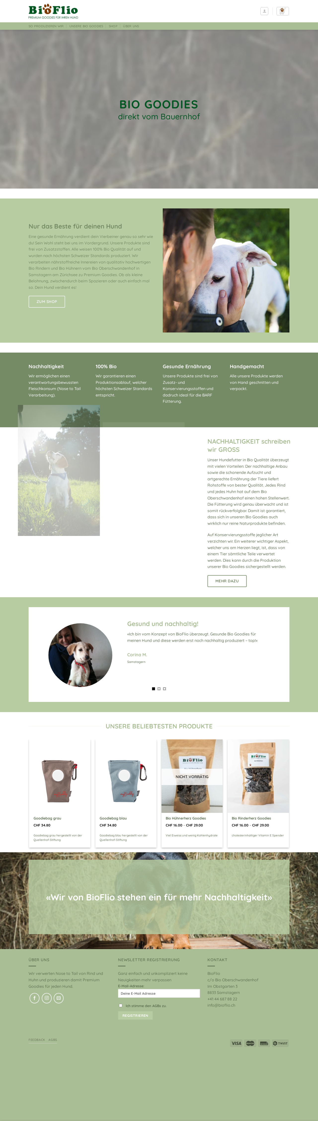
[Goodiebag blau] (126, 776)
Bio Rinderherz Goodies (251, 818)
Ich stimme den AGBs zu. (146, 1006)
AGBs (52, 1040)
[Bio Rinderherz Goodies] (258, 776)
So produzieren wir (46, 26)
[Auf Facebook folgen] (35, 998)
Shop (113, 26)
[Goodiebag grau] (59, 776)
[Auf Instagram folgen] (47, 998)
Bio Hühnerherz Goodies (186, 818)
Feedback (37, 1040)
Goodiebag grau (47, 818)
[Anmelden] (264, 11)
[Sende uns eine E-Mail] (59, 998)
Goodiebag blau (113, 818)
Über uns (131, 26)
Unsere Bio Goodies (86, 26)
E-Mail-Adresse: (159, 991)
